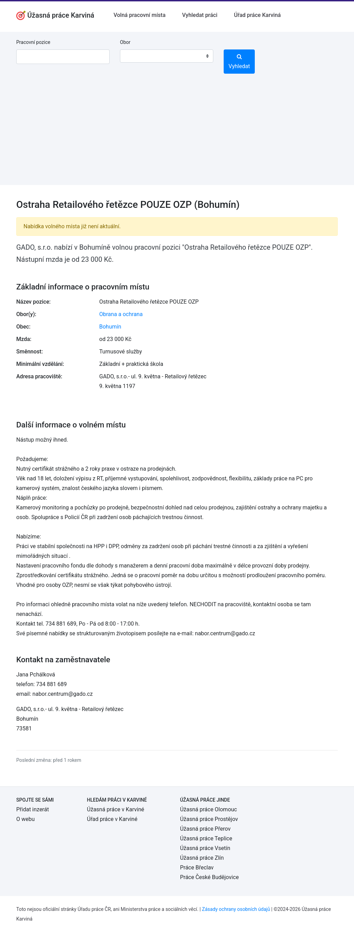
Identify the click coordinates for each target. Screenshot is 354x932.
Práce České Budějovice (209, 877)
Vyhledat (239, 62)
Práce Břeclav (197, 867)
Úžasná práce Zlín (202, 858)
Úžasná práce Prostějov (209, 819)
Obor (125, 42)
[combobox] (166, 56)
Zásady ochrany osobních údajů (236, 909)
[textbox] (134, 56)
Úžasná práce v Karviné (115, 809)
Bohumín (110, 326)
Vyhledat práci (199, 15)
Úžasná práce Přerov (205, 828)
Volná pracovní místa (140, 15)
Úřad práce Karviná (257, 15)
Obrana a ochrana (121, 314)
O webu (25, 819)
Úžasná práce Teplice (206, 838)
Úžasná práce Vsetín (205, 848)
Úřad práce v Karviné (112, 819)
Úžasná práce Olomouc (208, 809)
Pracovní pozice (33, 42)
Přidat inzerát (32, 809)
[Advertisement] (177, 136)
